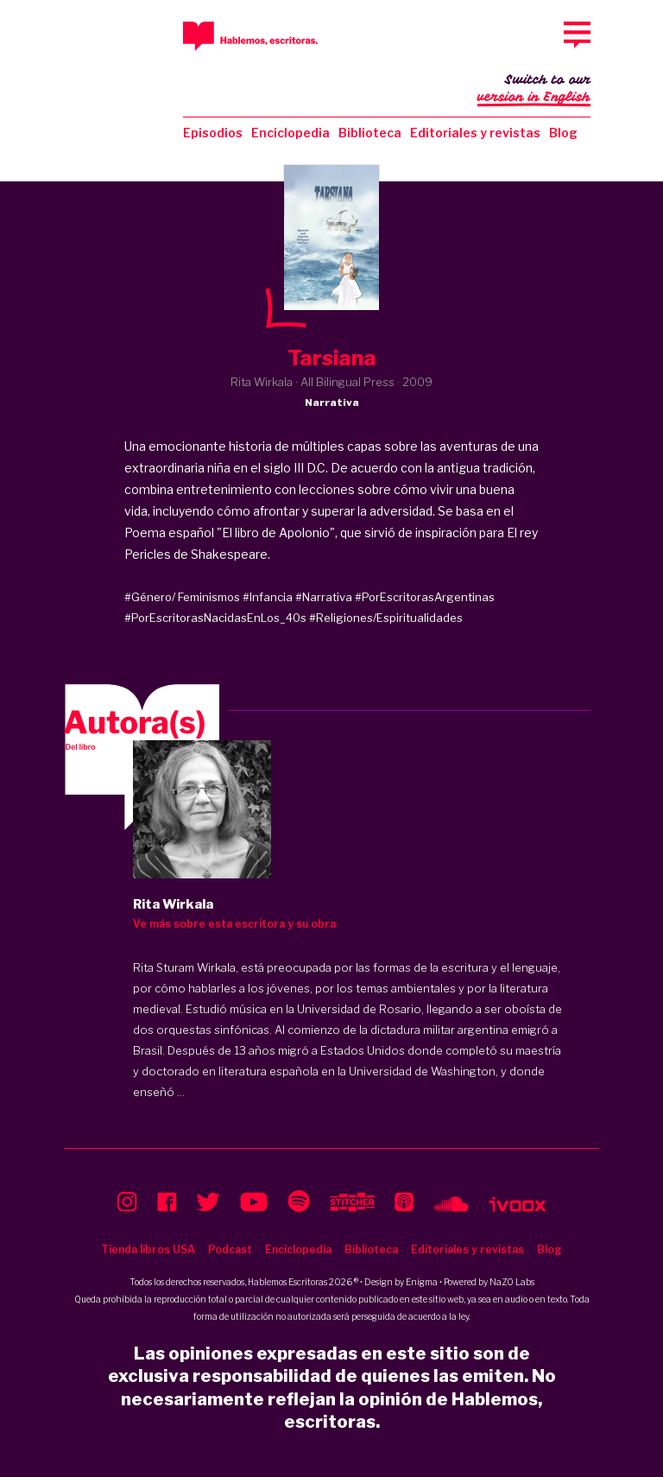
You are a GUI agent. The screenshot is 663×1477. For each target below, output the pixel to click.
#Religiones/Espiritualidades (386, 617)
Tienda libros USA (148, 1249)
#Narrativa (323, 597)
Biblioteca (369, 132)
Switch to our (533, 90)
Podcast (230, 1249)
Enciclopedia (290, 132)
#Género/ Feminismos (182, 597)
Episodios (213, 132)
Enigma (422, 1282)
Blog (563, 132)
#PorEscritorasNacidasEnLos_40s (215, 617)
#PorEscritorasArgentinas (425, 597)
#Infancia (268, 597)
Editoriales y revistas (475, 132)
